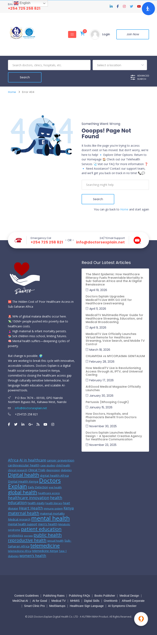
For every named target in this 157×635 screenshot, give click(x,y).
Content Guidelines (26, 595)
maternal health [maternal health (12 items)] (23, 513)
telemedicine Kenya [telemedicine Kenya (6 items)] (45, 551)
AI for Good (40, 600)
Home (12, 92)
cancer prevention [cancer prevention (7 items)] (60, 460)
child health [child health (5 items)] (63, 465)
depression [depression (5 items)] (53, 470)
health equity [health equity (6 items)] (36, 503)
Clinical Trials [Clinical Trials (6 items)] (36, 470)
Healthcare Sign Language (87, 606)
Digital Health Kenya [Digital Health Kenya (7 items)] (23, 481)
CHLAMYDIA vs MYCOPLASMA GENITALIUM (115, 356)
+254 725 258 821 (24, 8)
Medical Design (129, 595)
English (22, 3)
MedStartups (57, 606)
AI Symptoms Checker (122, 606)
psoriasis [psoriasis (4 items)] (28, 535)
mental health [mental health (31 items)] (50, 518)
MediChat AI (20, 600)
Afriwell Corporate (133, 600)
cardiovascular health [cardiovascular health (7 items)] (23, 465)
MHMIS (75, 600)
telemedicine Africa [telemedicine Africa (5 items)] (19, 551)
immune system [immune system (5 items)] (53, 508)
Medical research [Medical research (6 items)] (19, 519)
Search (98, 199)
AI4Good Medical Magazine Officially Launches (113, 388)
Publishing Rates (54, 595)
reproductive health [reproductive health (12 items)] (27, 540)
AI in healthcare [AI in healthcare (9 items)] (32, 460)
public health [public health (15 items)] (48, 535)
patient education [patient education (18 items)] (41, 528)
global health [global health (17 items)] (22, 492)
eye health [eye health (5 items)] (55, 487)
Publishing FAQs (79, 595)
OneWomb (111, 600)
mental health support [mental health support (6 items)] (22, 524)
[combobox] (120, 65)
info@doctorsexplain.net (100, 242)
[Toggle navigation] (72, 34)
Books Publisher (104, 595)
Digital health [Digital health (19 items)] (23, 474)
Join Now (133, 34)
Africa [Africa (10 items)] (13, 460)
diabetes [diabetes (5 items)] (66, 470)
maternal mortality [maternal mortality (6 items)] (52, 513)
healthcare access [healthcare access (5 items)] (49, 493)
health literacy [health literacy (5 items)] (53, 503)
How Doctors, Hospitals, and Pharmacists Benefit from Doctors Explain (111, 417)
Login (106, 34)
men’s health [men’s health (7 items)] (47, 524)
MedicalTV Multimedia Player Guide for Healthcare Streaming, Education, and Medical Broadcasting (114, 318)
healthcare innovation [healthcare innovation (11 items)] (28, 497)
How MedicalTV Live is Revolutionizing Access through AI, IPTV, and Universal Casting (114, 371)
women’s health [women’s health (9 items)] (32, 555)
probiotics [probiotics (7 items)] (15, 535)
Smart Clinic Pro (34, 606)
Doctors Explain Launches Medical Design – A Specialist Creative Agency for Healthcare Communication (114, 436)
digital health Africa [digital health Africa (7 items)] (54, 475)
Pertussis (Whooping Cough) (107, 402)
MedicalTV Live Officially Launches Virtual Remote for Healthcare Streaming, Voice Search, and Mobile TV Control (115, 339)
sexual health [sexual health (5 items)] (55, 540)
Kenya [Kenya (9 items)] (69, 508)
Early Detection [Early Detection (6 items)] (38, 487)
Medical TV (59, 600)
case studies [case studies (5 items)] (47, 465)
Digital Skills (91, 600)
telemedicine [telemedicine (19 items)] (45, 545)
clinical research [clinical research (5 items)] (17, 470)
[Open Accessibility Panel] (148, 8)
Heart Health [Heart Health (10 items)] (31, 508)
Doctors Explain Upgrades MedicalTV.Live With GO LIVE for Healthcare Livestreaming (109, 299)
